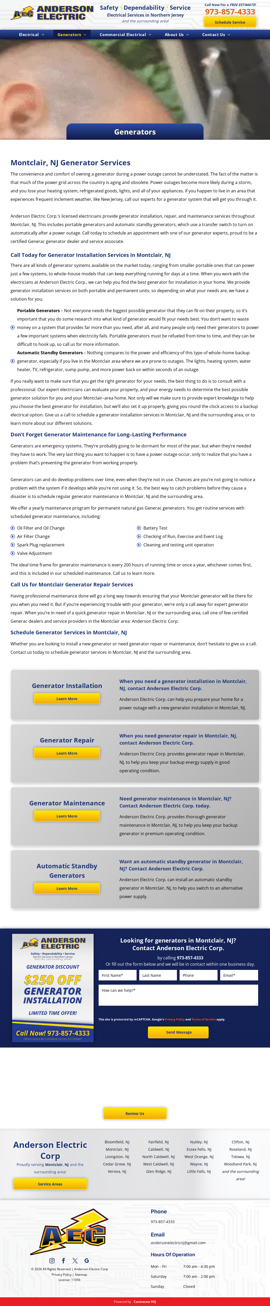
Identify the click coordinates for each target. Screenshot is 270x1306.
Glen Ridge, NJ (158, 1171)
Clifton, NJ (240, 1141)
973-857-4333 (230, 11)
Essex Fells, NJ (199, 1149)
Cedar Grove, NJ (117, 1164)
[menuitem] (31, 34)
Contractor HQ (145, 1301)
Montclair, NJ (117, 1149)
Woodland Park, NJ (240, 1164)
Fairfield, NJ (158, 1141)
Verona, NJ (117, 1171)
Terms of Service (204, 1019)
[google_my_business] (87, 1261)
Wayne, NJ (199, 1164)
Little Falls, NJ (199, 1171)
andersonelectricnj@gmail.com (178, 1242)
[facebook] (64, 1261)
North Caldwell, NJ (158, 1156)
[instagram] (52, 1261)
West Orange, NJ (199, 1156)
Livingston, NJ (117, 1156)
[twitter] (75, 1261)
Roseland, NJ (240, 1149)
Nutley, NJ (199, 1141)
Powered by (122, 1301)
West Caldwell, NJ (158, 1164)
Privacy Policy (175, 1019)
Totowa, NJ (240, 1156)
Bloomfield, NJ (117, 1141)
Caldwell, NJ (158, 1149)
